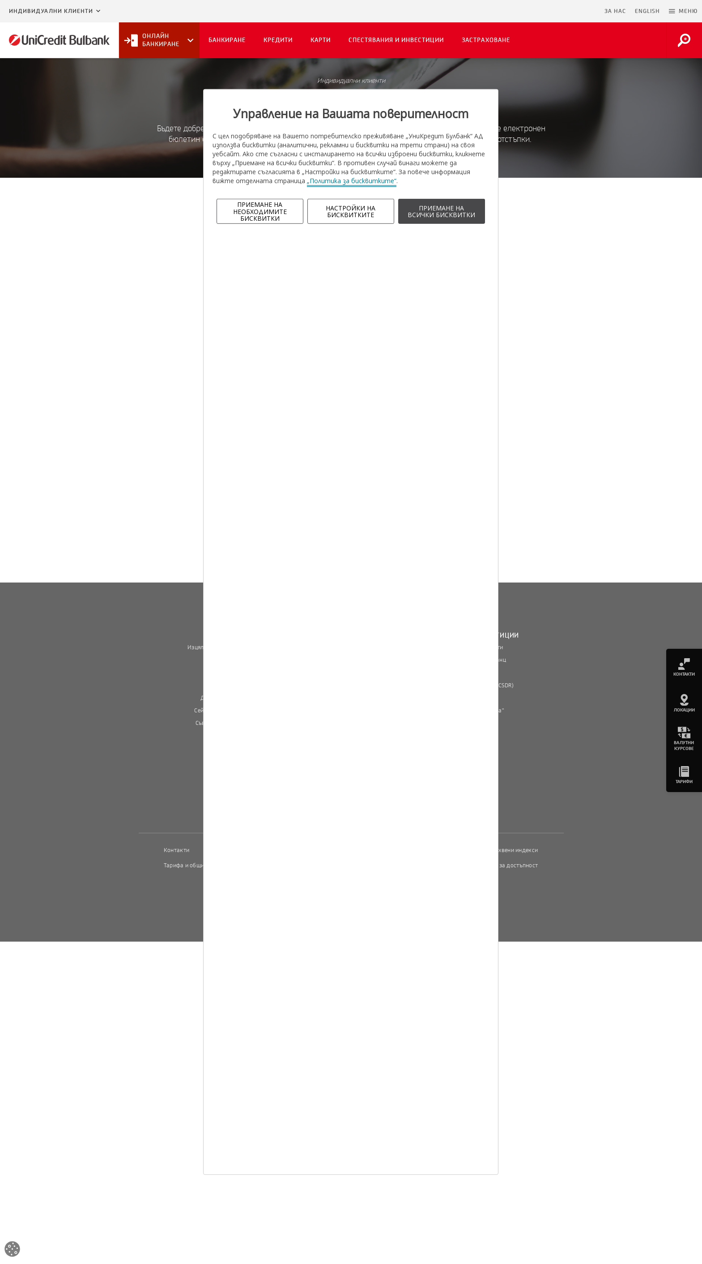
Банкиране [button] (227, 40)
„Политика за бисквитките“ (351, 180)
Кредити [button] (278, 40)
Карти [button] (321, 40)
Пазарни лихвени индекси (503, 850)
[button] (683, 11)
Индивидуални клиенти (51, 11)
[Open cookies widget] (12, 1250)
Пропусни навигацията (557, 11)
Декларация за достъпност (501, 865)
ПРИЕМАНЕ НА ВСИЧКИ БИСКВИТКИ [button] (441, 211)
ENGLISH (647, 11)
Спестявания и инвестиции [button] (396, 40)
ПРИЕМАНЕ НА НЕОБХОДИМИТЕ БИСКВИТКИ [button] (260, 211)
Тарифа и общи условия (195, 865)
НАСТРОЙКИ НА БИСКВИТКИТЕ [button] (350, 211)
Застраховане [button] (486, 40)
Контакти (176, 850)
